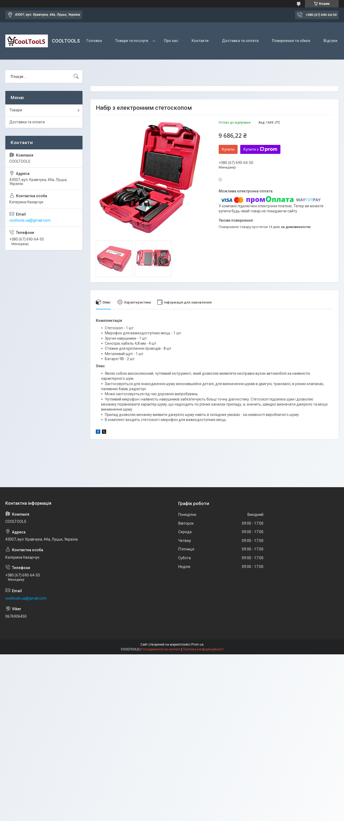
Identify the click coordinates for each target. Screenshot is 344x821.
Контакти (200, 41)
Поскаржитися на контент (160, 649)
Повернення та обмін (291, 41)
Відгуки (330, 41)
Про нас (171, 41)
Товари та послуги (131, 41)
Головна (94, 41)
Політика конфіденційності (203, 649)
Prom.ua (197, 644)
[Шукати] (76, 76)
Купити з (260, 149)
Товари (15, 110)
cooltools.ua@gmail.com (30, 220)
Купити (228, 149)
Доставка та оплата (240, 41)
